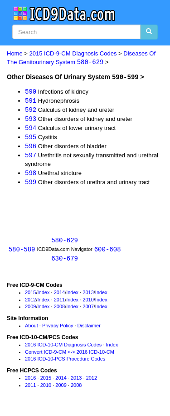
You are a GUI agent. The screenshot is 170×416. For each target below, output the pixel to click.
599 (30, 184)
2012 (30, 303)
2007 (88, 309)
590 (30, 91)
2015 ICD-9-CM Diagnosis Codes (73, 53)
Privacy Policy (57, 328)
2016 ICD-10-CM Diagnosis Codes (63, 348)
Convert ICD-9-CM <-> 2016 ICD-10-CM (69, 355)
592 (30, 110)
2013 (88, 295)
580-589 (22, 252)
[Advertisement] (79, 208)
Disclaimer (89, 328)
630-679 (64, 261)
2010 (88, 303)
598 (30, 174)
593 (30, 119)
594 (30, 129)
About (31, 328)
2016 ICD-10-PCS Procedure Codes (65, 362)
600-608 (107, 252)
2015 (30, 295)
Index (44, 295)
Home (15, 53)
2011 (59, 303)
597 (30, 157)
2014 (59, 295)
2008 (59, 309)
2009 (30, 309)
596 (30, 147)
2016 (30, 381)
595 (30, 138)
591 (30, 100)
